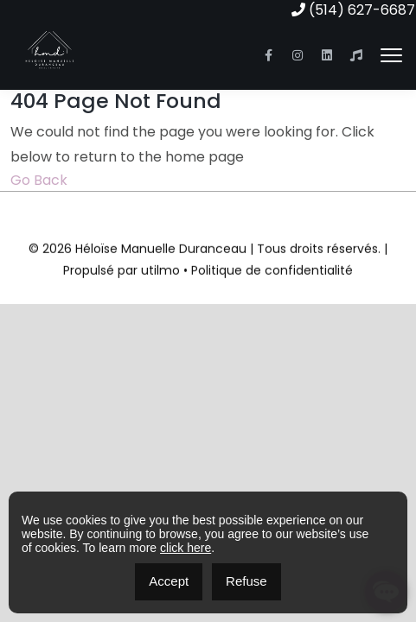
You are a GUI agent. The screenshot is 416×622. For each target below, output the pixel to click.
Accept (169, 581)
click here (185, 548)
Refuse (246, 581)
